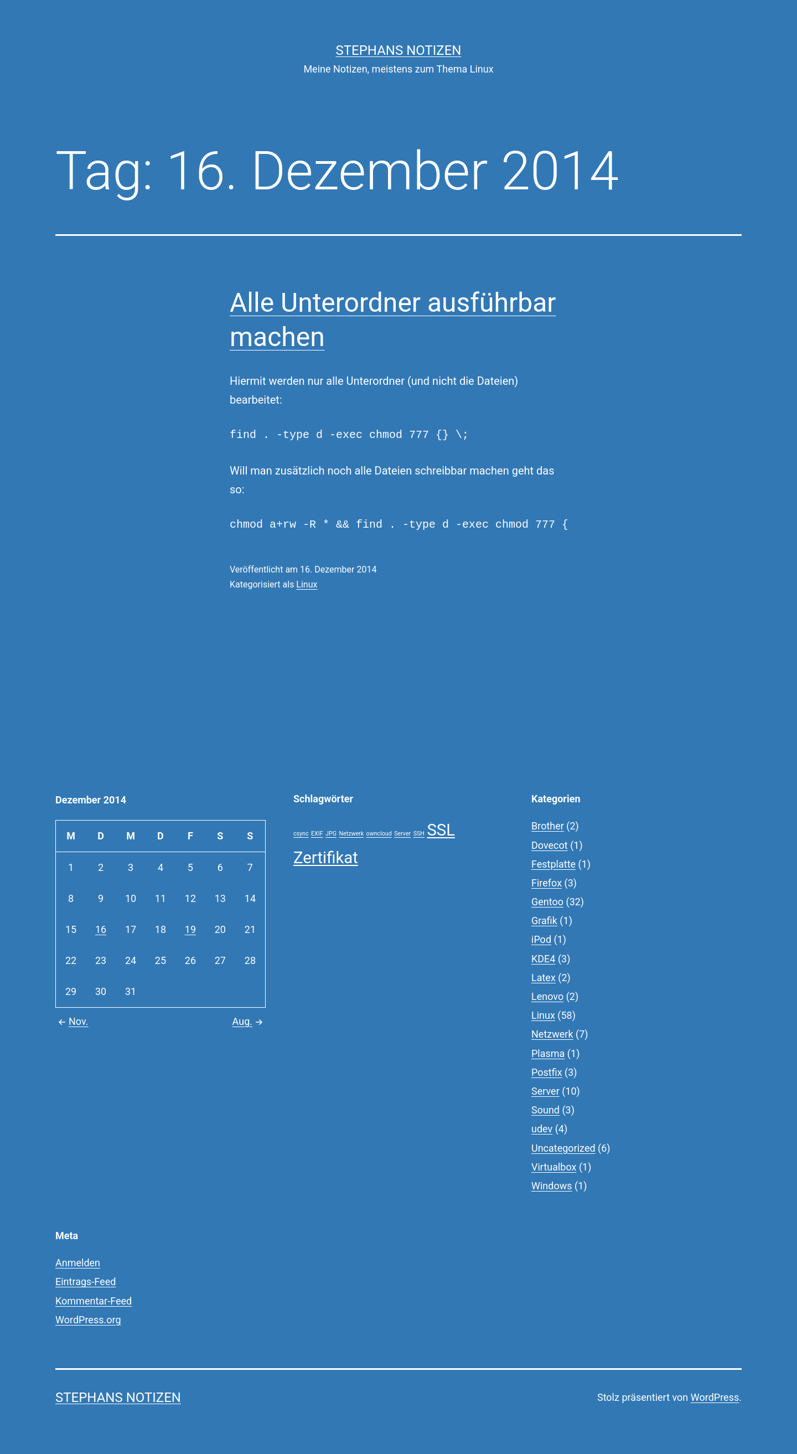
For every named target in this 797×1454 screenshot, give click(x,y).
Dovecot (549, 845)
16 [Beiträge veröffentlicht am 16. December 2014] (100, 929)
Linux (306, 584)
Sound (545, 1110)
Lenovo (547, 996)
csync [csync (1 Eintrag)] (301, 833)
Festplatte (553, 864)
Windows (551, 1186)
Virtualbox (553, 1167)
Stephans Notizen (399, 50)
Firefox (546, 883)
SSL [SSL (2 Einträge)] (441, 830)
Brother (547, 826)
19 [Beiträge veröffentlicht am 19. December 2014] (190, 929)
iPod (541, 939)
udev (541, 1129)
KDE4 (543, 959)
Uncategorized (563, 1148)
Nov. (72, 1021)
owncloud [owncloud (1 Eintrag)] (379, 833)
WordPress (715, 1397)
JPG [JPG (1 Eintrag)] (331, 833)
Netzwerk (552, 1034)
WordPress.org (88, 1320)
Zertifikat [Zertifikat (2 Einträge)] (325, 857)
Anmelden (77, 1263)
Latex (543, 977)
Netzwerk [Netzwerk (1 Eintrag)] (351, 833)
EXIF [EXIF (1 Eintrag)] (317, 833)
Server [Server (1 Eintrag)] (402, 833)
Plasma (548, 1053)
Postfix (546, 1072)
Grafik (544, 920)
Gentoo (547, 902)
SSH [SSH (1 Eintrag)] (419, 833)
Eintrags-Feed (85, 1281)
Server (545, 1091)
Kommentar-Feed (93, 1301)
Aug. (249, 1021)
